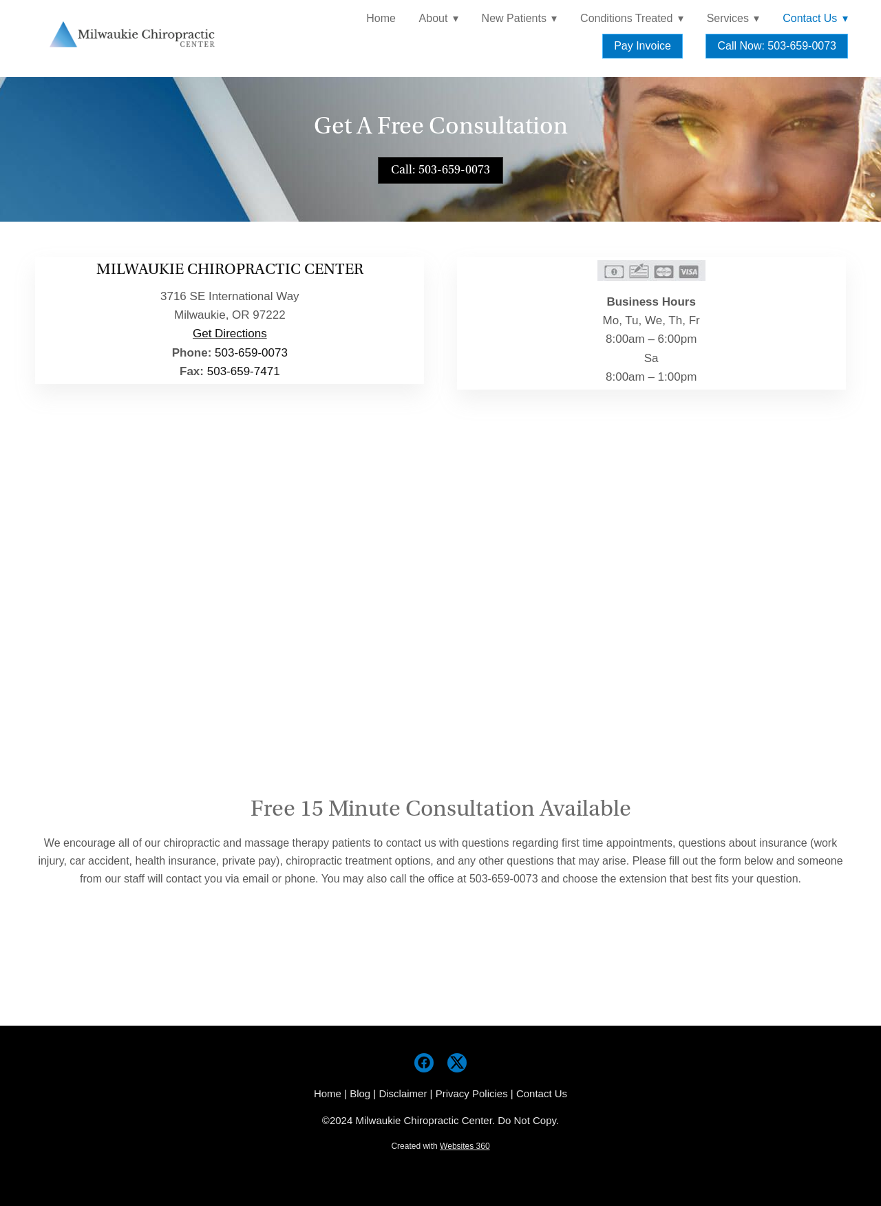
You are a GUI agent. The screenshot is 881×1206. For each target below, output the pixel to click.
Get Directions (230, 333)
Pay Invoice (642, 46)
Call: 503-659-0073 (440, 169)
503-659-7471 (243, 371)
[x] (457, 1062)
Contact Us (541, 1093)
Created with (440, 1146)
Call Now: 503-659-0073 (776, 46)
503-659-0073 (251, 352)
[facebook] (424, 1062)
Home (381, 18)
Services (733, 18)
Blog (360, 1093)
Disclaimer (403, 1093)
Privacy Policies (472, 1093)
